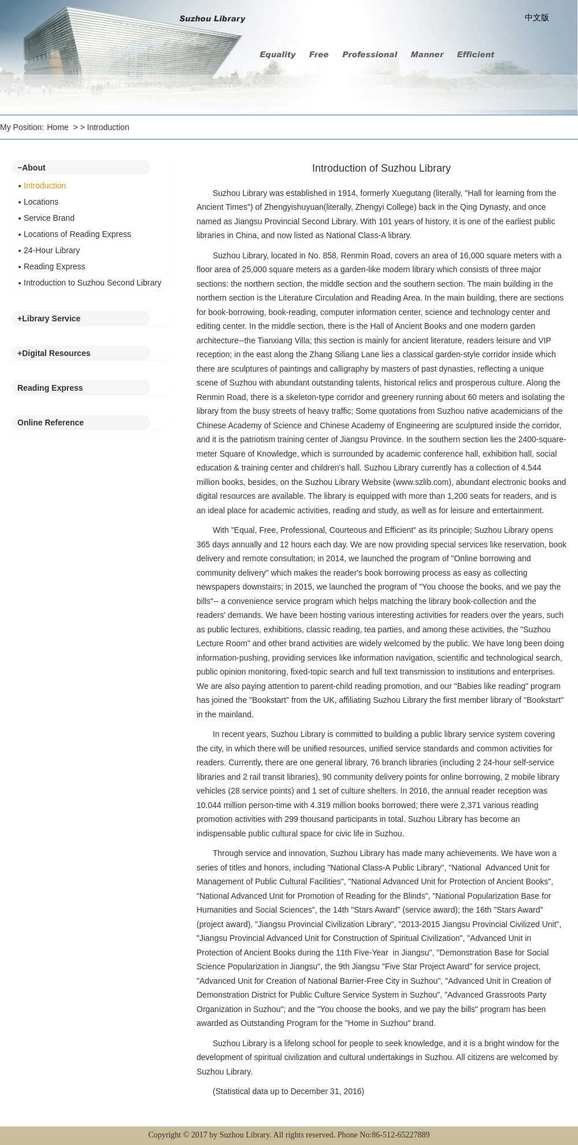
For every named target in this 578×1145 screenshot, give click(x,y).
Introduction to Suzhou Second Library (92, 282)
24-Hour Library (52, 250)
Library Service (48, 318)
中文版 (537, 17)
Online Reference (50, 422)
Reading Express (55, 266)
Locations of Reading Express (77, 234)
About (31, 167)
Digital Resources (53, 353)
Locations (41, 201)
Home (57, 127)
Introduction (108, 127)
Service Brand (49, 218)
